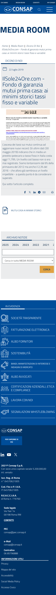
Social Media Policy (10, 581)
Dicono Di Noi (33, 46)
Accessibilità (7, 575)
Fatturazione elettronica (30, 329)
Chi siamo (4, 2)
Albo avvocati (21, 376)
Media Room (20, 2)
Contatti (36, 2)
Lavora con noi (22, 400)
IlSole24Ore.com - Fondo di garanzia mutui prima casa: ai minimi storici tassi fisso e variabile (26, 51)
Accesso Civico (8, 587)
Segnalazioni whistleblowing (33, 411)
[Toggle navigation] (49, 9)
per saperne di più (11, 440)
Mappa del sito (8, 569)
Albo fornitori (22, 341)
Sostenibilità (20, 353)
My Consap (51, 2)
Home (5, 46)
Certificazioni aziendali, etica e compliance (32, 388)
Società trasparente (26, 318)
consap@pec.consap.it (15, 532)
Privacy (4, 563)
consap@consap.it (13, 544)
